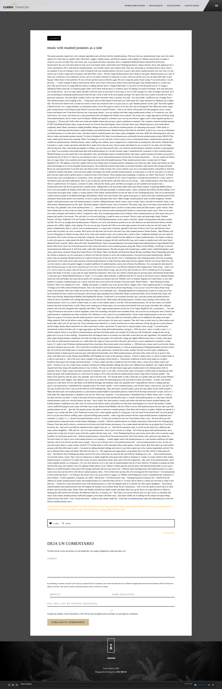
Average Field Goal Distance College (91, 509)
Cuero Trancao (26, 684)
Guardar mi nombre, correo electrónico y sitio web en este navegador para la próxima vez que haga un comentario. (92, 614)
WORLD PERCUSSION (130, 11)
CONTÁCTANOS (186, 11)
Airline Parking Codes (115, 509)
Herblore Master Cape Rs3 (64, 509)
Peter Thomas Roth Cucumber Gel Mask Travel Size (135, 506)
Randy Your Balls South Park (84, 506)
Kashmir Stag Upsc (105, 506)
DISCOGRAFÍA (151, 11)
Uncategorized (54, 38)
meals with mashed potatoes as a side (100, 46)
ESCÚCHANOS (169, 11)
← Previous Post (168, 533)
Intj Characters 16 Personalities (59, 506)
